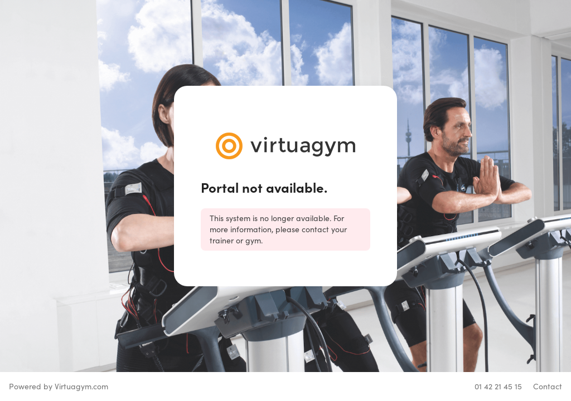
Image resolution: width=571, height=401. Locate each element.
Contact (547, 386)
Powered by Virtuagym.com (58, 386)
